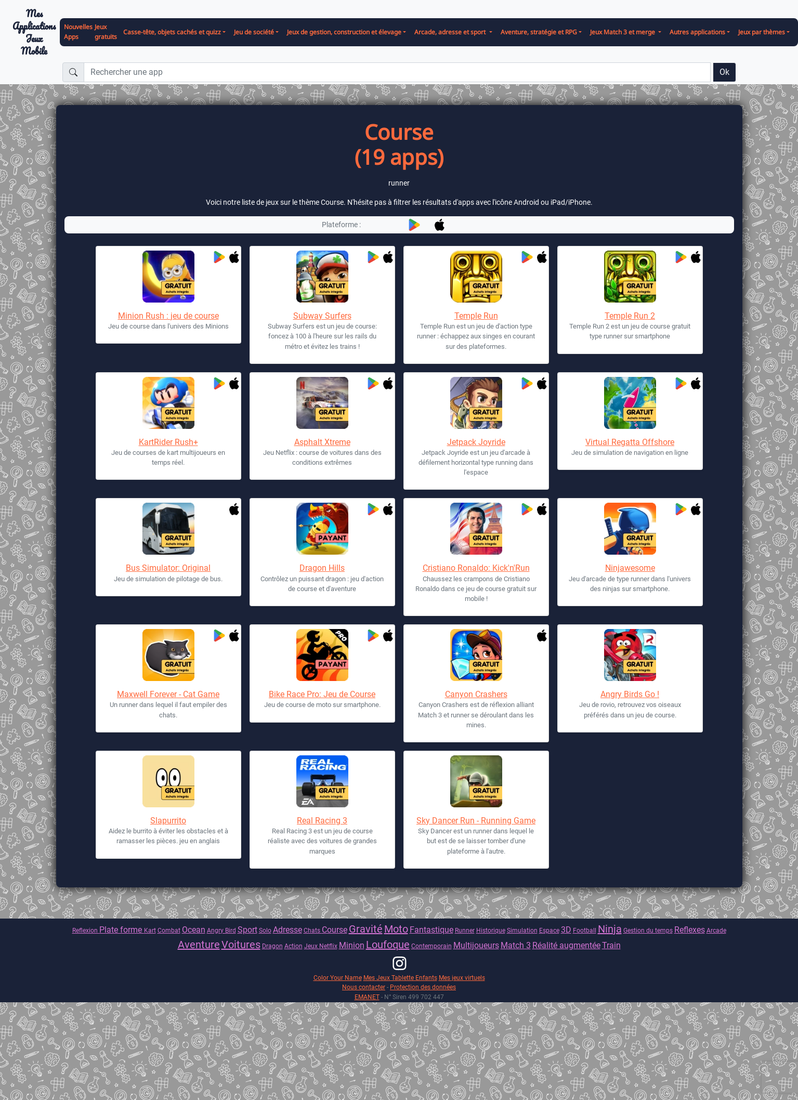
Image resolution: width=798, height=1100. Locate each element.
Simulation (522, 930)
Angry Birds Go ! (629, 694)
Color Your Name (337, 977)
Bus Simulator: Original (168, 568)
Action (293, 946)
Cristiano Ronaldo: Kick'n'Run (476, 568)
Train (611, 945)
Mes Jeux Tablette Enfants (400, 977)
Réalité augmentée (566, 945)
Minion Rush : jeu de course (168, 316)
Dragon (272, 946)
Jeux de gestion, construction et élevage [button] (344, 32)
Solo (265, 930)
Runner (465, 930)
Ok (724, 72)
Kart (150, 930)
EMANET (367, 997)
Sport (247, 930)
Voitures (240, 944)
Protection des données (423, 987)
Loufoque (388, 944)
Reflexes (689, 930)
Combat (169, 930)
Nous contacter (363, 987)
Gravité (366, 929)
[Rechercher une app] (397, 72)
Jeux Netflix (320, 946)
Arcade (716, 930)
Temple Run (476, 316)
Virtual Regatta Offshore (629, 442)
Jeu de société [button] (254, 32)
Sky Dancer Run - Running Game (475, 821)
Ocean (193, 930)
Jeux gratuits (106, 31)
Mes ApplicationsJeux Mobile (34, 32)
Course (334, 930)
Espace (549, 930)
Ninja (610, 929)
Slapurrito (168, 821)
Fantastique (431, 930)
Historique (490, 930)
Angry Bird (221, 930)
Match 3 (516, 945)
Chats (313, 930)
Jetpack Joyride (476, 442)
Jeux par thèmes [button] (761, 32)
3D (566, 930)
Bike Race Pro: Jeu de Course (322, 694)
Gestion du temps (648, 930)
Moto (396, 929)
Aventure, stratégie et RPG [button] (539, 32)
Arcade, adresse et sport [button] (450, 32)
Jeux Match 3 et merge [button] (623, 32)
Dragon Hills (322, 568)
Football (584, 930)
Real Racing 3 (322, 821)
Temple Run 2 (630, 316)
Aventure (199, 944)
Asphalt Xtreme (322, 442)
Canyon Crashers (476, 694)
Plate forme (121, 930)
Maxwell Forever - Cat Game (168, 694)
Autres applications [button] (697, 32)
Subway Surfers (322, 316)
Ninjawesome (630, 568)
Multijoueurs (476, 945)
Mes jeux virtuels (462, 977)
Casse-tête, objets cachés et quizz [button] (172, 32)
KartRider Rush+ (168, 442)
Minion (351, 945)
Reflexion (85, 930)
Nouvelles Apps (78, 31)
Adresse (287, 930)
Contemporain (431, 946)
